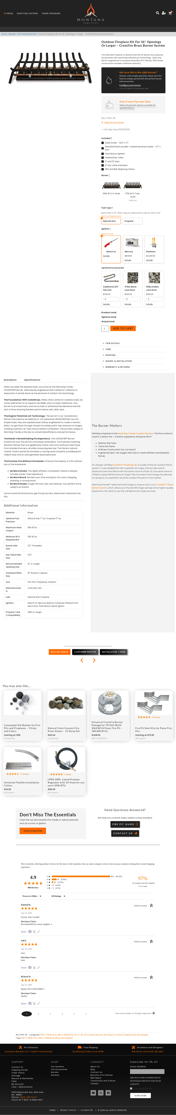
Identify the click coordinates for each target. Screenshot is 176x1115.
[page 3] (50, 1014)
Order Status (18, 1073)
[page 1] (27, 1013)
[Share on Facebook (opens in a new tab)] (29, 931)
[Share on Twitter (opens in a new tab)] (34, 931)
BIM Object (96, 1078)
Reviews (55, 1075)
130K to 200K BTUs (48, 1035)
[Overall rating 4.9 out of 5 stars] (33, 883)
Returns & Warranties (22, 1078)
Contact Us (17, 1067)
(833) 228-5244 (28, 1097)
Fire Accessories (59, 1069)
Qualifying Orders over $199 (88, 1051)
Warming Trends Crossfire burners (135, 433)
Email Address (138, 1066)
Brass (58, 1038)
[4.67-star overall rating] (22, 774)
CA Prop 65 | (87, 1110)
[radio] (88, 876)
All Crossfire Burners (27, 34)
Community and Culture (103, 1081)
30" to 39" (78, 1035)
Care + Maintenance (22, 1087)
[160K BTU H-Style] (111, 191)
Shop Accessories (32, 830)
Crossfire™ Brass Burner (125, 464)
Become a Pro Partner (102, 1075)
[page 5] (74, 1014)
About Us (95, 1066)
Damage (16, 1075)
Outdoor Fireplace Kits (125, 1035)
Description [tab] (10, 379)
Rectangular (142, 1035)
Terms (53, 1110)
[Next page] (86, 1014)
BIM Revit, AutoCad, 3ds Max (147, 1051)
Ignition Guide (107, 234)
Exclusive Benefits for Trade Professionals (28, 1051)
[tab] (59, 652)
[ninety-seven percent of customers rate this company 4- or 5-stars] (143, 881)
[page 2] (38, 1014)
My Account (18, 1084)
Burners (12, 34)
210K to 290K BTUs (65, 1035)
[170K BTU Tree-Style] (132, 191)
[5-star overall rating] (154, 717)
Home (4, 34)
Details (106, 256)
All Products (108, 1035)
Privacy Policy (67, 1110)
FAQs (14, 1081)
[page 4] (62, 1014)
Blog (93, 1069)
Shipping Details (20, 1070)
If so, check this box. (143, 1088)
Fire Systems (57, 1066)
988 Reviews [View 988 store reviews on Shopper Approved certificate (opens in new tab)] (36, 888)
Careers (95, 1083)
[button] (82, 660)
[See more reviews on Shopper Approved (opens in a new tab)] (38, 931)
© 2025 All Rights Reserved (112, 1110)
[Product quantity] (105, 329)
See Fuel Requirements (111, 216)
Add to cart (123, 328)
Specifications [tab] (32, 379)
